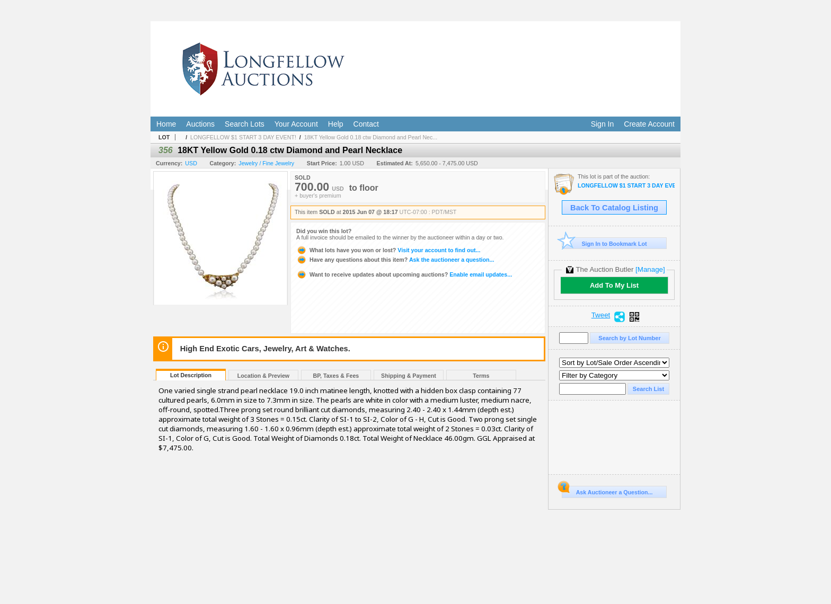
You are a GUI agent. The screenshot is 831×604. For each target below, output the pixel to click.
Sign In (602, 124)
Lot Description (190, 375)
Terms (481, 375)
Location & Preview (263, 375)
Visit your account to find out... (388, 250)
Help (335, 124)
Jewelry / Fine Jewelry (266, 163)
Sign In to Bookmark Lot (604, 243)
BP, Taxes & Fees (336, 375)
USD (191, 163)
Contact (366, 124)
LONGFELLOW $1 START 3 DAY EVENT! (243, 137)
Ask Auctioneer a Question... (607, 490)
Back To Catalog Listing (614, 207)
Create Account (649, 124)
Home (166, 124)
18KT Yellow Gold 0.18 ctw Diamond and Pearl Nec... (371, 137)
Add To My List (614, 285)
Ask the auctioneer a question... (395, 259)
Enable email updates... (404, 274)
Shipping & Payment (408, 375)
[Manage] (650, 269)
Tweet (601, 315)
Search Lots (244, 124)
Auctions (200, 124)
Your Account (296, 124)
